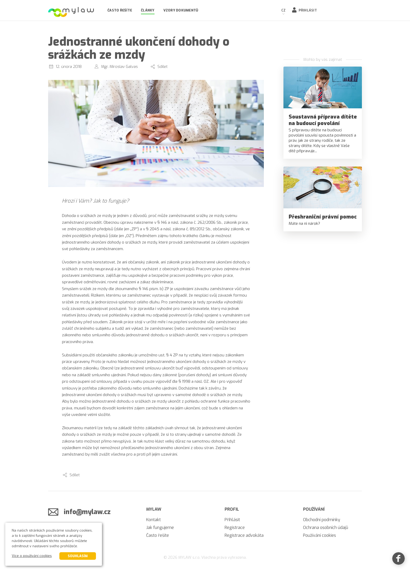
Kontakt (153, 519)
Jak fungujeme (160, 527)
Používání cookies (319, 535)
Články (148, 10)
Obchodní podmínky (321, 519)
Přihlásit (308, 10)
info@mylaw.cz (87, 512)
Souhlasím (78, 556)
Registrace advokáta (244, 535)
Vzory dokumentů (180, 10)
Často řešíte (119, 10)
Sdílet (162, 66)
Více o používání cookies (32, 556)
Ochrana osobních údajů (325, 527)
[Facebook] (398, 559)
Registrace (235, 527)
